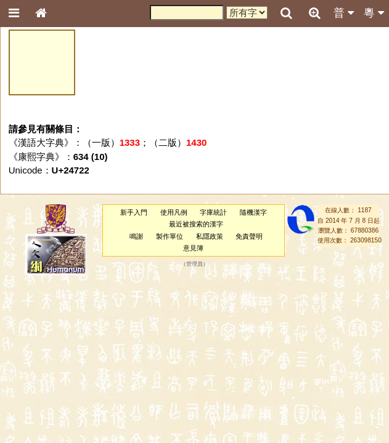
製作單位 (169, 236)
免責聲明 (249, 236)
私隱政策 (209, 236)
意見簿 (193, 248)
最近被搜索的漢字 (196, 224)
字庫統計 (213, 212)
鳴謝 (136, 236)
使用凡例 (173, 212)
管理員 (194, 264)
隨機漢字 (253, 212)
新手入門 (133, 212)
